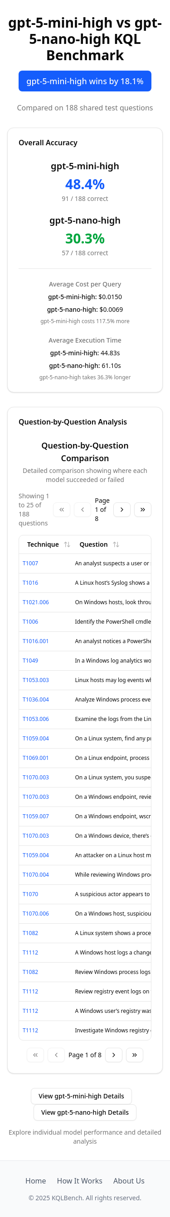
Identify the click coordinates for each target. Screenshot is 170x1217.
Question (99, 544)
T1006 (30, 621)
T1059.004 (36, 738)
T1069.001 (36, 758)
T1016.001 (36, 641)
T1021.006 (36, 602)
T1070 (30, 894)
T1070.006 (36, 913)
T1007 (30, 563)
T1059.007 (36, 816)
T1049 (30, 660)
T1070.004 (36, 874)
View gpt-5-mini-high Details (81, 1096)
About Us (129, 1181)
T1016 (30, 583)
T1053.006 (36, 719)
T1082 (30, 933)
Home (35, 1181)
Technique (49, 544)
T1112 (30, 952)
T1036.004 (36, 699)
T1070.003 (36, 777)
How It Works (79, 1181)
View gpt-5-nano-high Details (85, 1112)
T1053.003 (36, 680)
